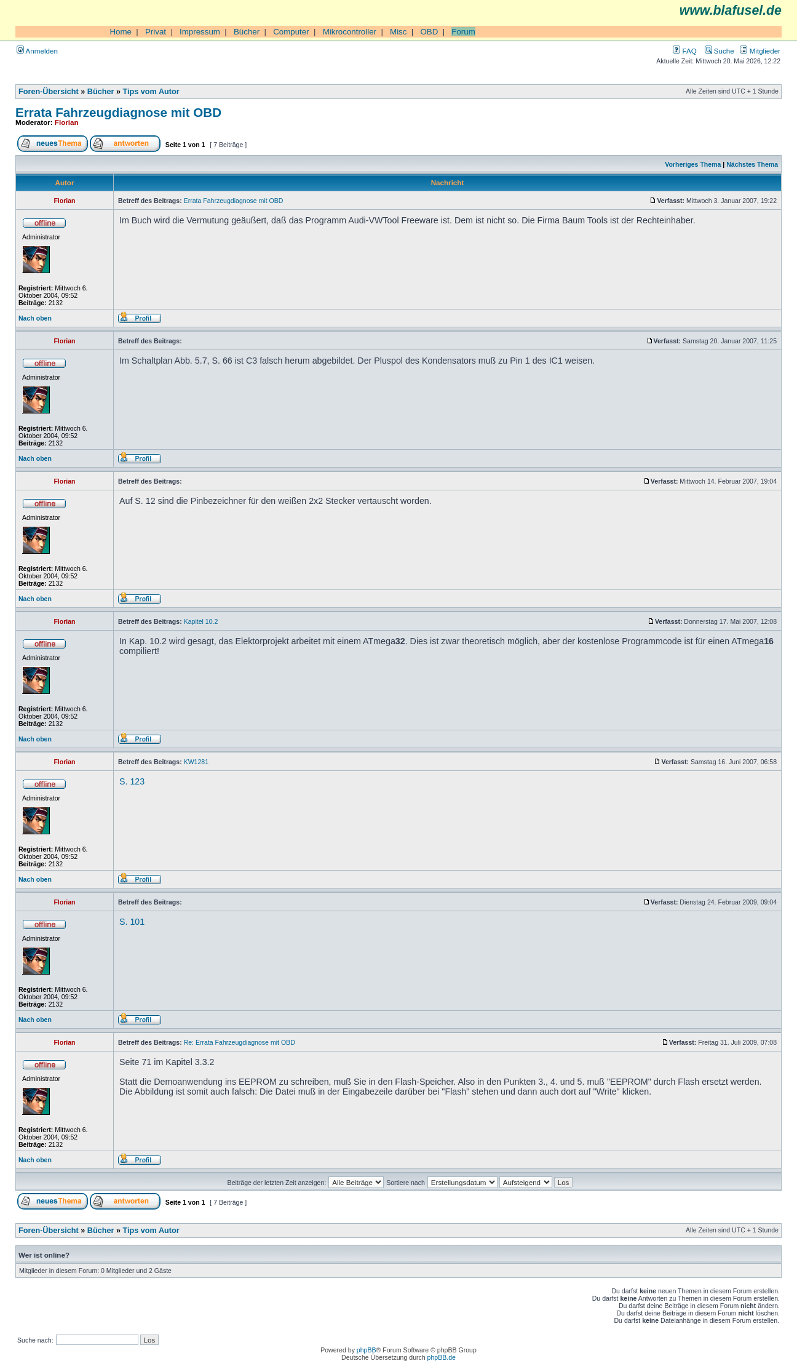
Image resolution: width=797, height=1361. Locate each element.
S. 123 (132, 781)
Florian (67, 122)
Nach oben (35, 318)
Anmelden (37, 51)
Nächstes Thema (752, 164)
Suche (719, 51)
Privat (155, 31)
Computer (291, 31)
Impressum (200, 31)
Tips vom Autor (151, 91)
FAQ (684, 51)
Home (120, 31)
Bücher (247, 31)
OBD (429, 31)
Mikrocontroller (349, 31)
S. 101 (132, 922)
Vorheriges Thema (693, 164)
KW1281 (196, 761)
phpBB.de (441, 1357)
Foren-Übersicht (48, 91)
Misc (398, 31)
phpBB (366, 1350)
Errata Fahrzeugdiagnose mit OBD (118, 112)
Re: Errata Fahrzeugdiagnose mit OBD (239, 1042)
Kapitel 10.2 (201, 621)
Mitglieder (760, 51)
